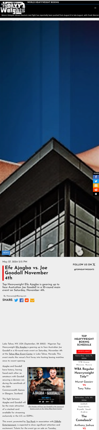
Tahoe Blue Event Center (21, 354)
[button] (95, 8)
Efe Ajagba (21, 347)
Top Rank (31, 422)
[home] (12, 7)
